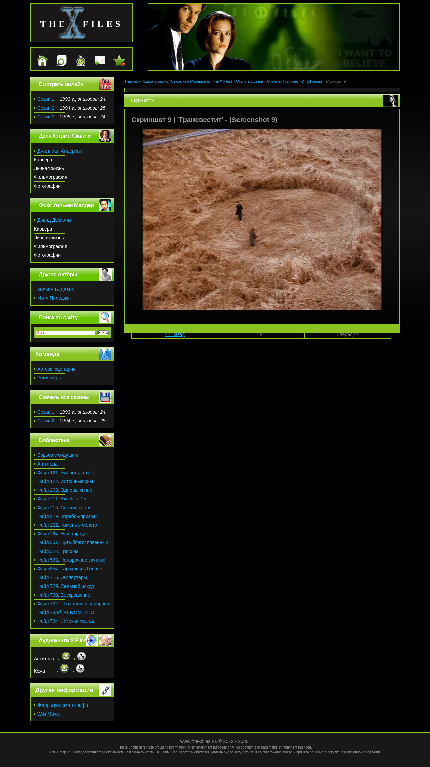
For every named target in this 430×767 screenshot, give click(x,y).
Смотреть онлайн (61, 84)
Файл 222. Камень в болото (67, 525)
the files (81, 23)
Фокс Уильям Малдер (66, 205)
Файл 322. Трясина (58, 551)
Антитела (47, 464)
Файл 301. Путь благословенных (72, 542)
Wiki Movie (48, 714)
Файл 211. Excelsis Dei (61, 498)
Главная (132, 81)
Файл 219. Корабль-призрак (67, 516)
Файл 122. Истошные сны (65, 481)
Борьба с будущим (57, 455)
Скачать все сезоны (64, 397)
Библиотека (54, 440)
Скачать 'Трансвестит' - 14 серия (294, 81)
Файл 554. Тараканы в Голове (69, 568)
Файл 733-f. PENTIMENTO (65, 612)
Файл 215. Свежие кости (64, 507)
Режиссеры (49, 377)
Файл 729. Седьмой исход (65, 586)
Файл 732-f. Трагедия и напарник (73, 603)
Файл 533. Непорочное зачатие (71, 560)
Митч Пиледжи (53, 298)
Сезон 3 (45, 116)
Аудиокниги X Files (62, 640)
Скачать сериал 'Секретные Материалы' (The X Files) (187, 81)
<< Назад (175, 334)
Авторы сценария (56, 369)
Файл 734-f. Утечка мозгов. (66, 621)
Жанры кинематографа (62, 705)
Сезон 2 (45, 108)
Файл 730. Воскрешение (63, 595)
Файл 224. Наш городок (62, 533)
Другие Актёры (58, 274)
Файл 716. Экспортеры (62, 577)
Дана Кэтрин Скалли (65, 136)
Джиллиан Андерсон (59, 151)
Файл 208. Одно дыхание (64, 490)
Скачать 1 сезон (249, 81)
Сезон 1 (45, 99)
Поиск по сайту (58, 317)
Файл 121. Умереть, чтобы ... (68, 472)
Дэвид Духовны (54, 220)
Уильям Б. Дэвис (55, 289)
